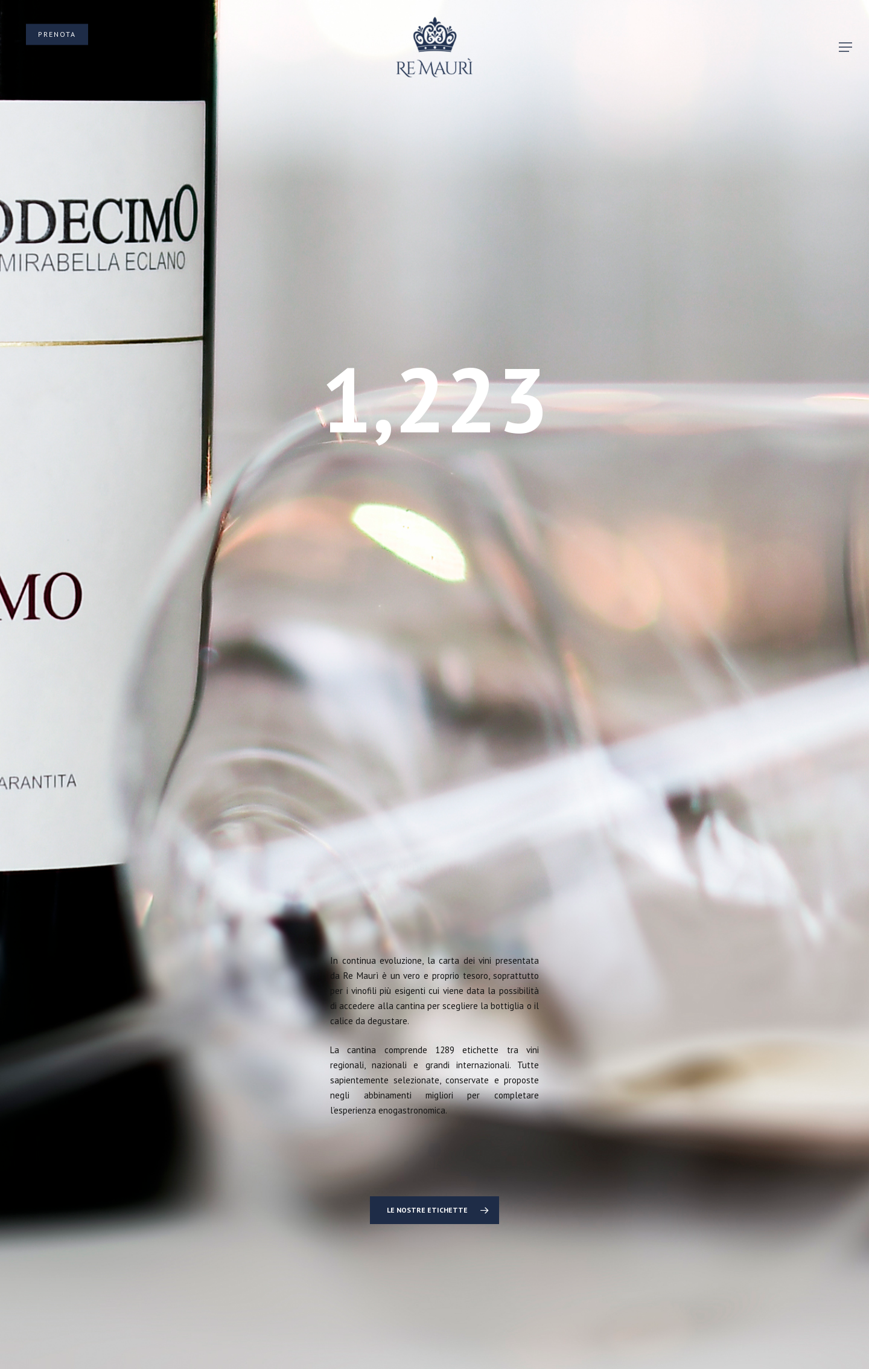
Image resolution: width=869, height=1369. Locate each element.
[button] (845, 47)
